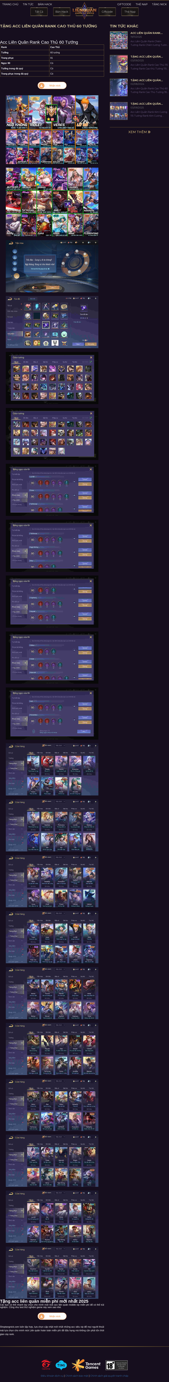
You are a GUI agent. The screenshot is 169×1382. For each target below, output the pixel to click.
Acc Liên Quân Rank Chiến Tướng (145, 33)
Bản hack (45, 4)
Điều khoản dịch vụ (52, 1375)
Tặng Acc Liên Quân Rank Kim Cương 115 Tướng (146, 104)
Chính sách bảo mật (76, 1375)
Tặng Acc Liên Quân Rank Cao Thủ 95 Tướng (149, 80)
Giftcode (124, 4)
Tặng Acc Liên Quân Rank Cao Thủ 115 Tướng (149, 57)
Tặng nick (159, 4)
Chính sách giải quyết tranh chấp (109, 1375)
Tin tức (28, 4)
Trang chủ (10, 4)
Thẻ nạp (142, 4)
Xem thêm (137, 132)
